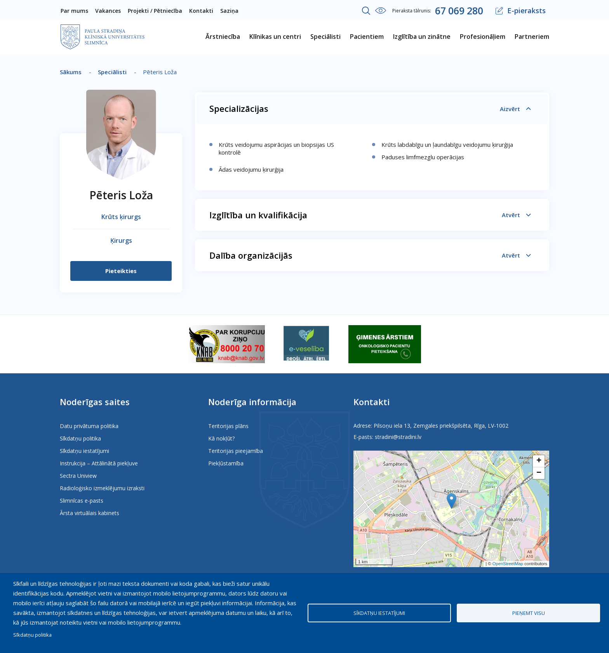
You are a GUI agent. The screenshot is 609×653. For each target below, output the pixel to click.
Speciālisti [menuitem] (325, 36)
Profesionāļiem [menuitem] (482, 36)
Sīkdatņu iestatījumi (84, 450)
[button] (451, 501)
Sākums (71, 72)
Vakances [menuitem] (108, 10)
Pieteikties (121, 271)
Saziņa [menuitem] (229, 10)
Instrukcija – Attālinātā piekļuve (99, 463)
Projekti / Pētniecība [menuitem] (155, 10)
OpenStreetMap (507, 563)
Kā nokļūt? (221, 438)
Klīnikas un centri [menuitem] (275, 36)
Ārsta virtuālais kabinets (89, 513)
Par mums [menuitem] (74, 10)
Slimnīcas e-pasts (81, 500)
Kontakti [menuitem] (201, 10)
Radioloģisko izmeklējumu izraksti (102, 488)
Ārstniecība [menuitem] (222, 36)
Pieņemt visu (528, 612)
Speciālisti (112, 72)
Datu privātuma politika (89, 426)
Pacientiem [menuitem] (367, 36)
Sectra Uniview (78, 475)
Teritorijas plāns (228, 426)
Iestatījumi (380, 10)
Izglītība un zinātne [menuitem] (422, 36)
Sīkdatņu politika (80, 438)
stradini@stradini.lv (398, 437)
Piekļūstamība (226, 463)
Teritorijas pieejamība (235, 450)
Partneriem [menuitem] (532, 36)
